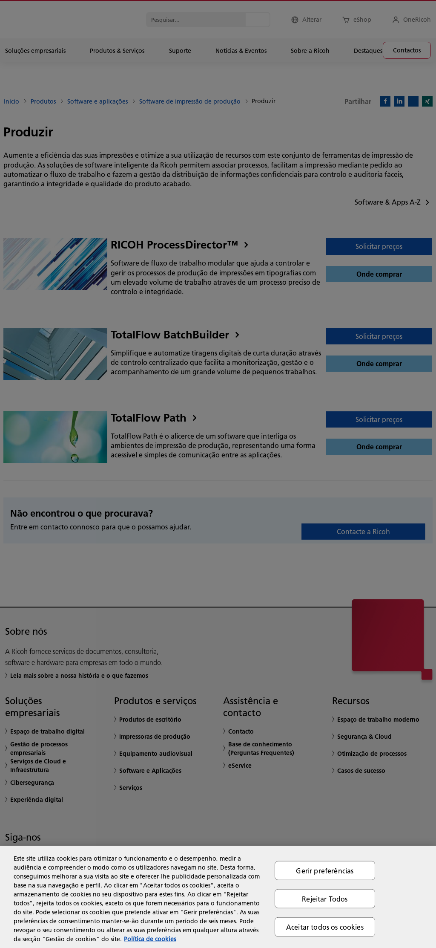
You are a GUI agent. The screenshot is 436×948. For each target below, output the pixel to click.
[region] (218, 897)
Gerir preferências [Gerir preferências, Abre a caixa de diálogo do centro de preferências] (324, 870)
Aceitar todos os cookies (325, 926)
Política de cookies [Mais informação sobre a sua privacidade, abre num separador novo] (150, 939)
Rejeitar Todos (324, 898)
